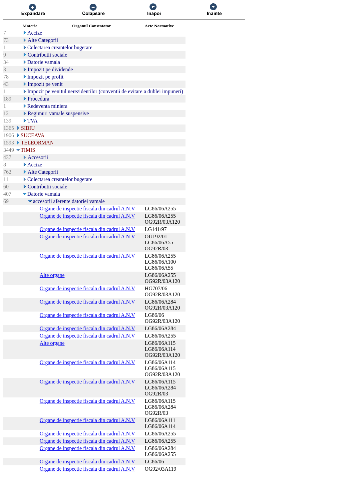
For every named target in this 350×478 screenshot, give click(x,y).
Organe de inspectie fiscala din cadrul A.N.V (87, 208)
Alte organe (52, 275)
